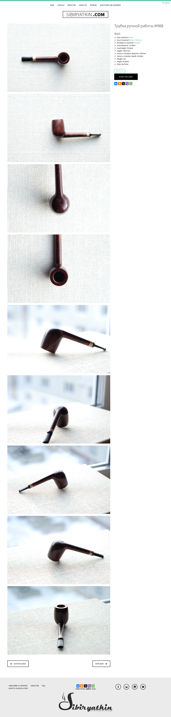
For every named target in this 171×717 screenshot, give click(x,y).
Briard (130, 37)
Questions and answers (110, 5)
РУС (164, 2)
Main (52, 5)
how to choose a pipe (18, 688)
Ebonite (137, 43)
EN (168, 2)
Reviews (93, 5)
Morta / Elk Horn (135, 40)
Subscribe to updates (18, 685)
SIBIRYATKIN (85, 14)
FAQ (43, 685)
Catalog (60, 5)
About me (71, 5)
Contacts (83, 5)
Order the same (126, 77)
